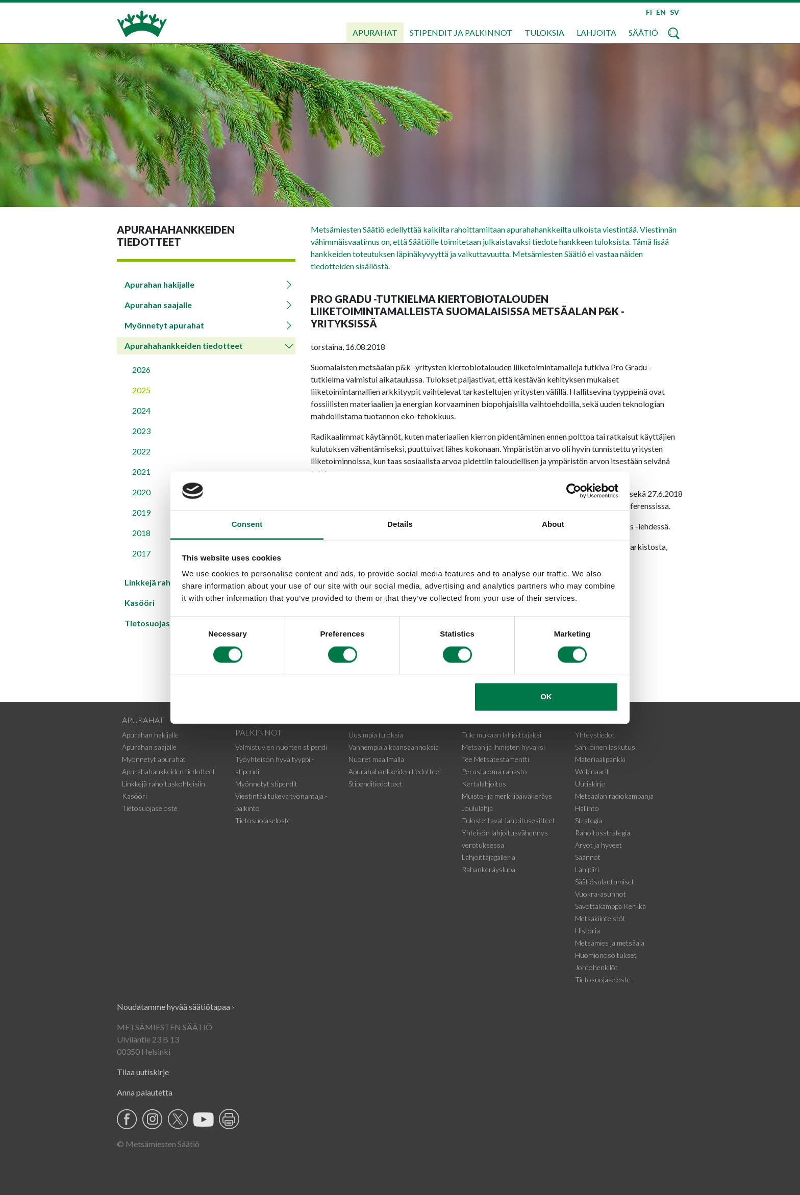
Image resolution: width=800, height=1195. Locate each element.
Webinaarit (592, 771)
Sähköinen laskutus (605, 747)
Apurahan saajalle (158, 305)
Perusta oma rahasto (494, 771)
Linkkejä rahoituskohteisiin (163, 783)
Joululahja (477, 808)
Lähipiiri (587, 869)
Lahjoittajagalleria (488, 857)
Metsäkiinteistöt (600, 918)
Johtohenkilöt (596, 967)
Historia (587, 930)
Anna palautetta (144, 1092)
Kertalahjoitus (484, 783)
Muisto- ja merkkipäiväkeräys (507, 796)
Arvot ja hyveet (598, 845)
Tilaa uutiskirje (143, 1072)
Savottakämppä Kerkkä (610, 906)
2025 (141, 390)
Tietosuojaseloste (150, 808)
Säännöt (588, 857)
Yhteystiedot (595, 734)
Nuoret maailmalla (376, 759)
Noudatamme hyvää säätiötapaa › (175, 1006)
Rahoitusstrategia (602, 832)
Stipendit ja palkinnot (461, 32)
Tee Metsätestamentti (495, 759)
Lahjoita (596, 32)
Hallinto (587, 808)
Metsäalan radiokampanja (614, 796)
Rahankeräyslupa (488, 869)
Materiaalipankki (600, 759)
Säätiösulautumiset (604, 881)
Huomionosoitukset (606, 955)
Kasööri (134, 796)
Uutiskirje (590, 783)
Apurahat (375, 32)
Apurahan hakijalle (159, 284)
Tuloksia (544, 32)
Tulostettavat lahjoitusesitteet (508, 820)
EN (661, 12)
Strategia (588, 820)
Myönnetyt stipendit (266, 783)
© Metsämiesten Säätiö (158, 1144)
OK (546, 697)
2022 (141, 451)
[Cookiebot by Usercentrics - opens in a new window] (573, 490)
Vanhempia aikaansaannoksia (393, 747)
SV (674, 12)
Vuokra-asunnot (600, 893)
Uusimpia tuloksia (375, 734)
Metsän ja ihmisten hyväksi (503, 747)
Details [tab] (400, 524)
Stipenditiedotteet (375, 783)
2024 (141, 410)
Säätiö (643, 32)
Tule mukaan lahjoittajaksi (501, 734)
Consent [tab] (247, 524)
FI (649, 12)
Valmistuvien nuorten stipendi (281, 747)
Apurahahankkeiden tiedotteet (183, 345)
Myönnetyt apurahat (164, 325)
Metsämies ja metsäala (609, 942)
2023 (141, 431)
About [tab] (553, 524)
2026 (141, 369)
